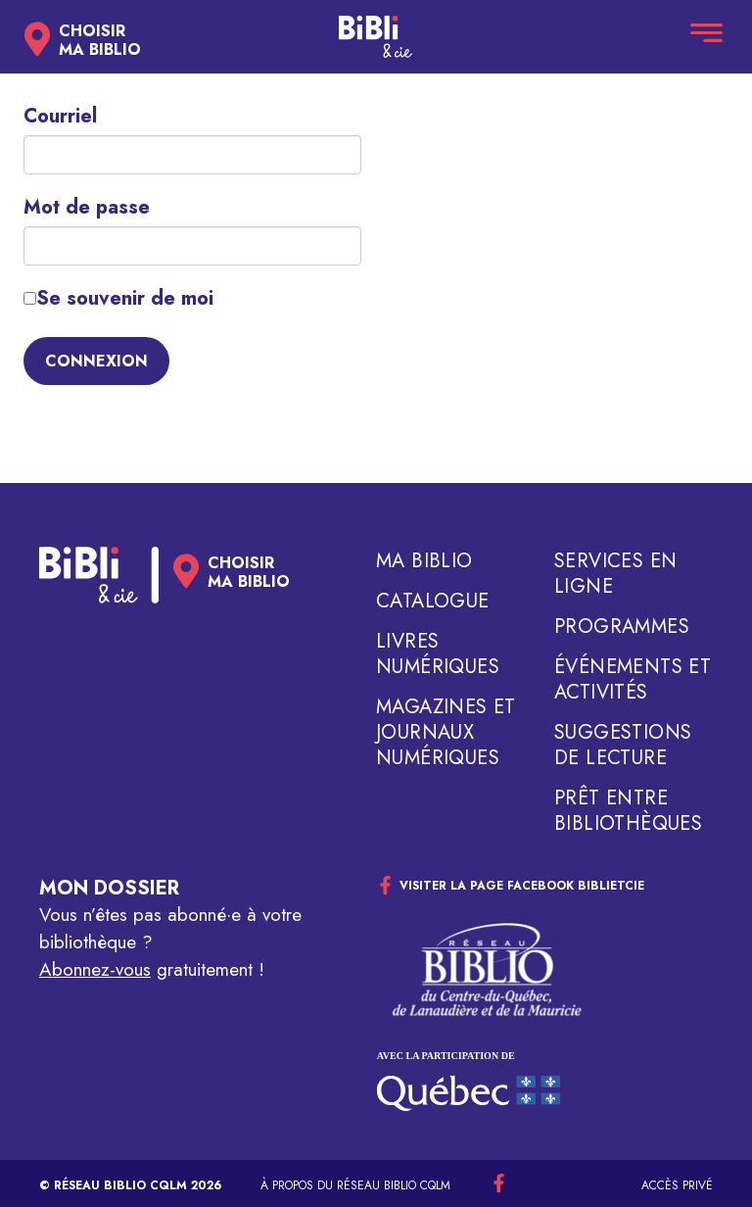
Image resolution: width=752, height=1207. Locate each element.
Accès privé (677, 1185)
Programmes (621, 627)
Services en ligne (615, 574)
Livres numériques (437, 654)
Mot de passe (87, 207)
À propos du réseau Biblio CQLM (355, 1185)
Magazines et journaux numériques (446, 733)
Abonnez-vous (95, 969)
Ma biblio (424, 561)
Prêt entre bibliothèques (628, 811)
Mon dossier (109, 888)
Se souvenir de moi (118, 299)
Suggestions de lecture (622, 745)
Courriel (60, 116)
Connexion (96, 361)
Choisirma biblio (100, 40)
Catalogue (433, 601)
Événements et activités (632, 679)
